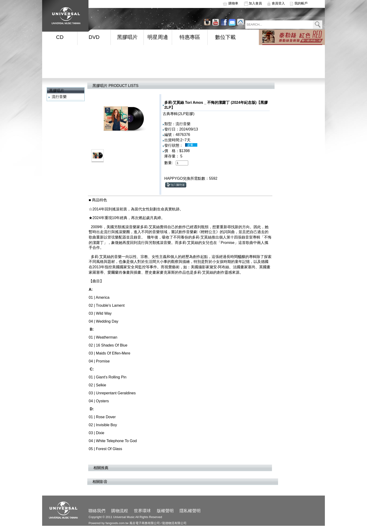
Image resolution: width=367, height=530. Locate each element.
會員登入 (278, 3)
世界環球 (142, 510)
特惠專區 (190, 37)
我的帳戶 (301, 3)
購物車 (233, 3)
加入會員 (255, 3)
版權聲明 (165, 510)
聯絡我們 (96, 510)
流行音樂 (59, 97)
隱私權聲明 (190, 510)
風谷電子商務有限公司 (144, 523)
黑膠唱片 (127, 37)
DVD (94, 37)
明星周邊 (157, 37)
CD (60, 37)
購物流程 (119, 510)
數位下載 (225, 37)
